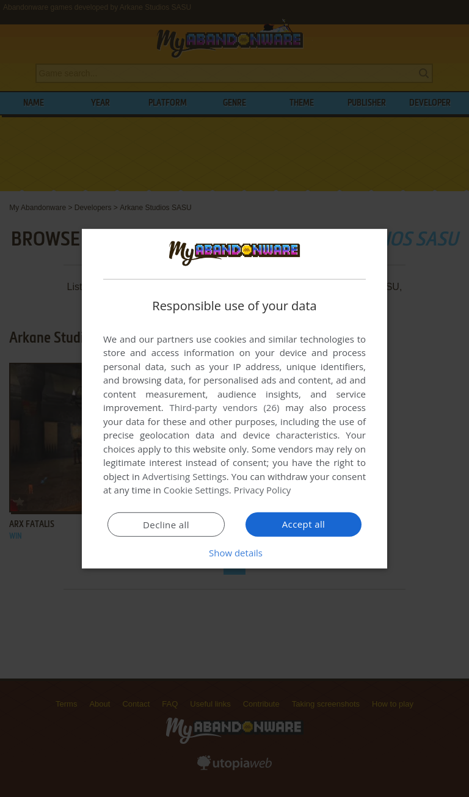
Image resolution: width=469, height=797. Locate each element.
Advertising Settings (184, 476)
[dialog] (234, 398)
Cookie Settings (196, 490)
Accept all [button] (303, 524)
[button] (234, 552)
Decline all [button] (166, 525)
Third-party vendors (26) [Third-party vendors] (224, 407)
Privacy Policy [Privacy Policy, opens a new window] (262, 490)
